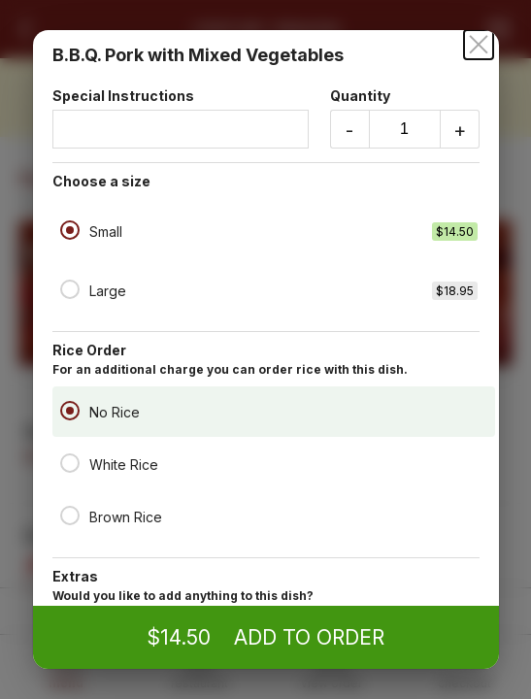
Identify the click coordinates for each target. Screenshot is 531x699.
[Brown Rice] (70, 515)
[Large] (70, 289)
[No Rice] (70, 410)
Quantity (405, 118)
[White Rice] (70, 463)
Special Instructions (180, 118)
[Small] (70, 230)
